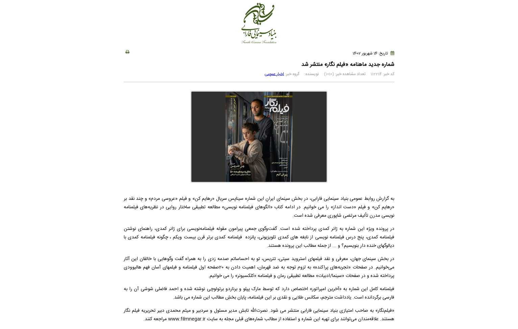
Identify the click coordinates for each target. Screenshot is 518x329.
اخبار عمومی (274, 74)
